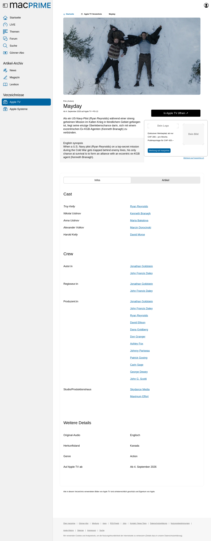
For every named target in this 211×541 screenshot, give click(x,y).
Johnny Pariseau (140, 350)
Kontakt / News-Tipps (138, 523)
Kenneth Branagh (140, 213)
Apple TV (12, 102)
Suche (10, 45)
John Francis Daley (141, 273)
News (9, 70)
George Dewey (139, 371)
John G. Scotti (138, 378)
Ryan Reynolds (139, 206)
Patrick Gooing (138, 357)
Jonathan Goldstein (141, 266)
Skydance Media (140, 389)
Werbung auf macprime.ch (193, 158)
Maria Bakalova (139, 220)
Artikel (171, 180)
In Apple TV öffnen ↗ (176, 113)
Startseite (12, 17)
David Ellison (137, 322)
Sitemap (80, 530)
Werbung (95, 523)
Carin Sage (136, 364)
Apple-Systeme (15, 109)
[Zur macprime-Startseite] (30, 5)
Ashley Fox (136, 343)
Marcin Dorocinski (140, 227)
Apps (105, 523)
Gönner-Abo (13, 52)
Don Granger (137, 336)
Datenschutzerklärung (158, 523)
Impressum (91, 530)
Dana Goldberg (139, 329)
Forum (10, 38)
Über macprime (69, 523)
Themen (11, 31)
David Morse (137, 234)
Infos (102, 180)
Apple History (68, 530)
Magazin (11, 77)
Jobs (124, 523)
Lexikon (11, 84)
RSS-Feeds (114, 523)
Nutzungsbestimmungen (180, 523)
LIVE (9, 24)
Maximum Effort (139, 396)
